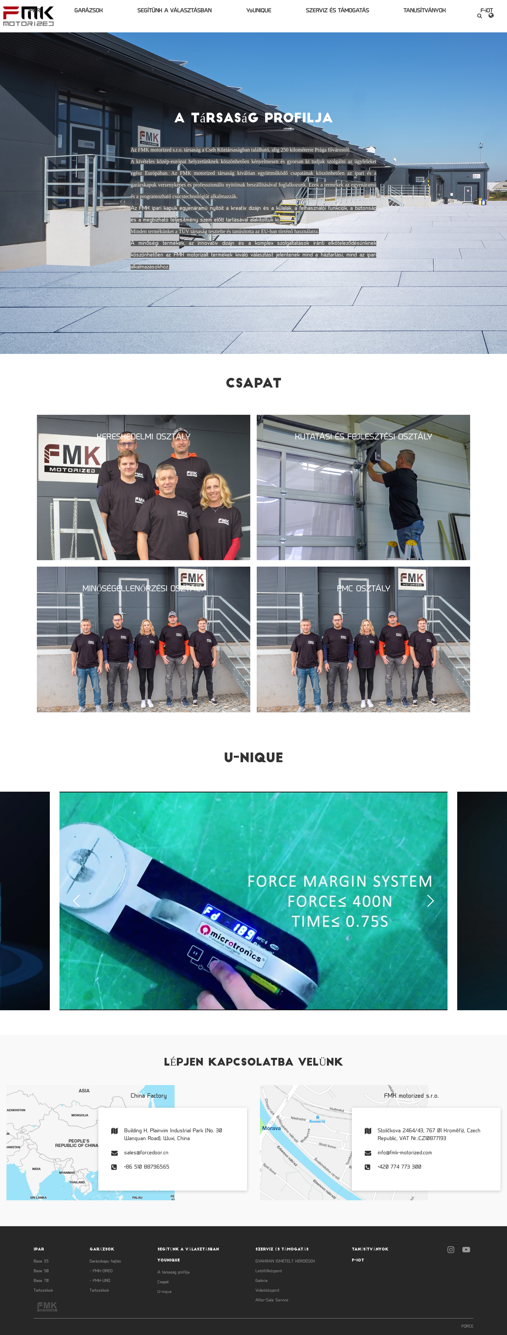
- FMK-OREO (101, 1271)
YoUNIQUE (260, 16)
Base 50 (41, 1271)
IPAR (86, 16)
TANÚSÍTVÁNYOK (392, 16)
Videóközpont (267, 1291)
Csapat (163, 1282)
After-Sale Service (271, 1300)
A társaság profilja (173, 1272)
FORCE (467, 1327)
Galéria (261, 1281)
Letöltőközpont (268, 1271)
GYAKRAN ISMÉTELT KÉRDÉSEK (285, 1261)
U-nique (164, 1292)
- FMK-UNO (100, 1281)
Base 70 (41, 1281)
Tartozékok (43, 1291)
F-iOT (437, 16)
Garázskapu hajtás (105, 1261)
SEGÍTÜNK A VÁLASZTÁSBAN (193, 16)
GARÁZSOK (124, 16)
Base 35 (41, 1261)
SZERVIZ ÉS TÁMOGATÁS (321, 16)
